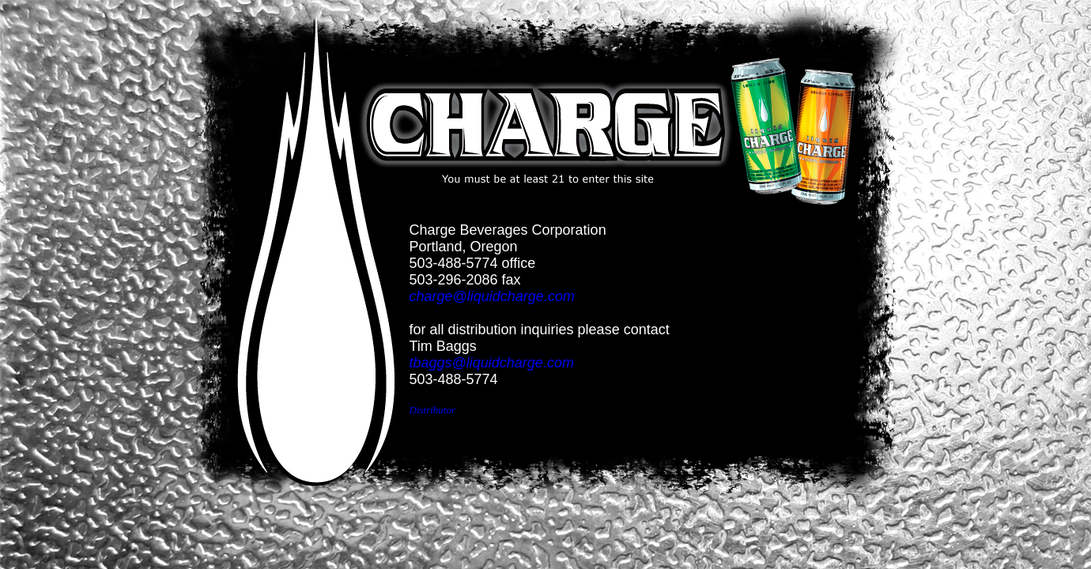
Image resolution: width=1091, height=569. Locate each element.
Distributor (433, 410)
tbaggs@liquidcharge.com (492, 363)
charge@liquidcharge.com (492, 296)
